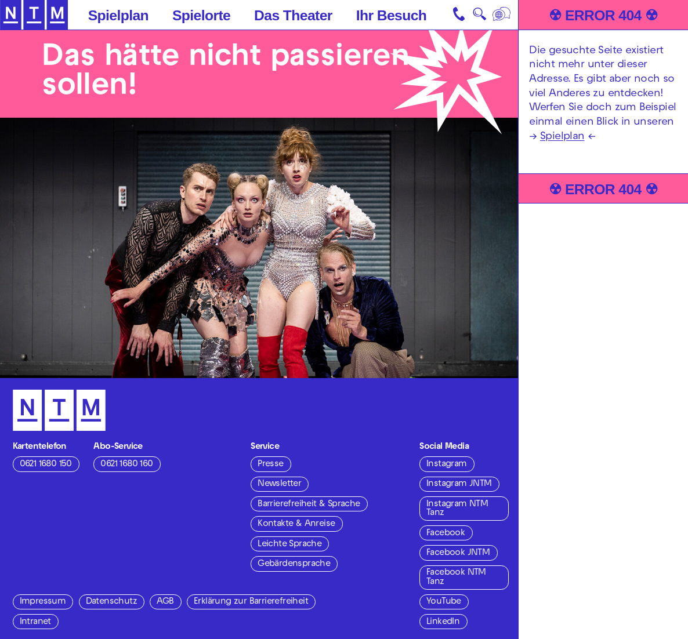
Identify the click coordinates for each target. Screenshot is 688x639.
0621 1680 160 (126, 464)
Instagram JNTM (459, 484)
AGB (165, 602)
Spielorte (201, 15)
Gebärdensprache (294, 564)
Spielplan (118, 15)
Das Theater (293, 15)
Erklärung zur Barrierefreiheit (251, 602)
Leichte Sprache (289, 544)
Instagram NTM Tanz (457, 508)
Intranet (35, 622)
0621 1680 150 (46, 464)
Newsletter (279, 484)
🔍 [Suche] (479, 17)
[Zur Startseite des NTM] (34, 15)
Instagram (446, 464)
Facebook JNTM (458, 553)
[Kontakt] (460, 15)
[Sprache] (502, 15)
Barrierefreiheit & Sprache (309, 504)
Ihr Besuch (391, 15)
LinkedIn (442, 622)
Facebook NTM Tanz (456, 577)
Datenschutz (111, 602)
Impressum (43, 602)
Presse (270, 464)
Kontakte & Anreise (296, 524)
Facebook (445, 533)
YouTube (443, 602)
